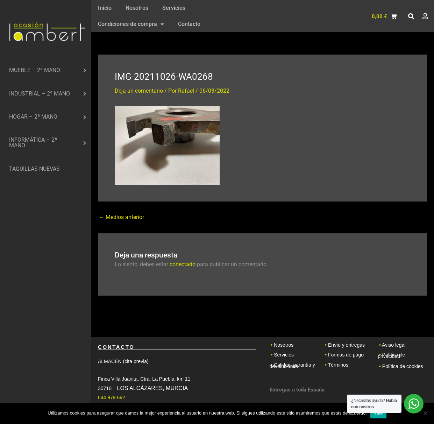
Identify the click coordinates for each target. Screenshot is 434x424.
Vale (378, 413)
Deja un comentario (139, 90)
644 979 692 (111, 397)
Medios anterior (121, 217)
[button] (411, 16)
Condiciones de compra (131, 24)
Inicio (105, 8)
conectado (182, 264)
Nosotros (137, 8)
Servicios (173, 8)
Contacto (189, 24)
